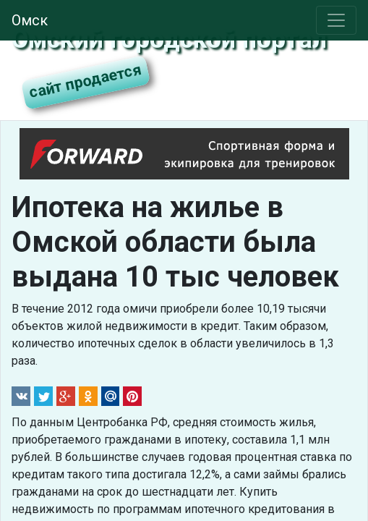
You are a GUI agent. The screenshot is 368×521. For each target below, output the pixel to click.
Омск (30, 20)
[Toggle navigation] (336, 20)
